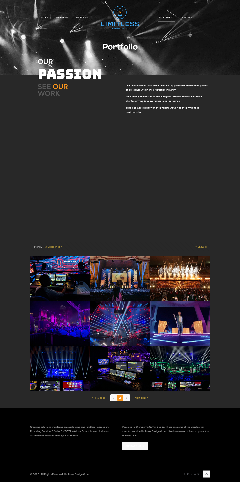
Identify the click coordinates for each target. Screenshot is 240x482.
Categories (53, 246)
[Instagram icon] (198, 474)
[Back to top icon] (206, 474)
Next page (142, 397)
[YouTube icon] (191, 474)
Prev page (98, 397)
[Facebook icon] (184, 474)
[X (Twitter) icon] (187, 474)
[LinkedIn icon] (195, 474)
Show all (201, 246)
